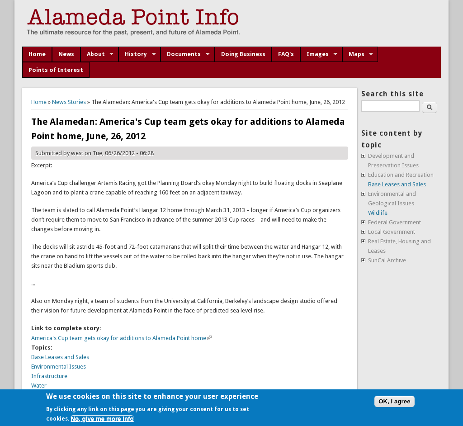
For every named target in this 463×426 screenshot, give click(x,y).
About (97, 54)
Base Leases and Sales (60, 357)
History (137, 54)
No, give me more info (102, 418)
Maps (357, 54)
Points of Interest (55, 69)
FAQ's (286, 54)
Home (37, 54)
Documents (185, 54)
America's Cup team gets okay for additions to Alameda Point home (121, 338)
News (66, 54)
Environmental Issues (58, 366)
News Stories (69, 102)
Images (319, 54)
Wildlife (377, 212)
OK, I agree (394, 401)
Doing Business (243, 54)
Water (39, 385)
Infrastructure (49, 376)
